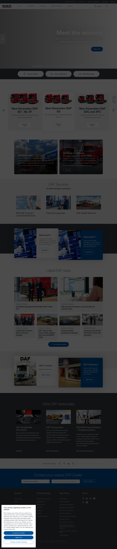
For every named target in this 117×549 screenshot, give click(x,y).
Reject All (19, 547)
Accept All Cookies (18, 542)
